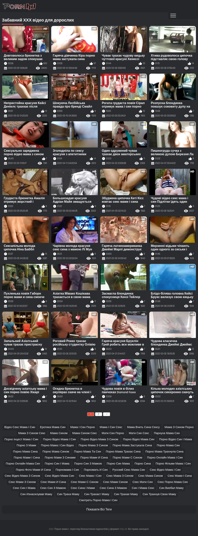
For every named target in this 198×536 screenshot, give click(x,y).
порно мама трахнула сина (164, 451)
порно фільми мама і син (173, 463)
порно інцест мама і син (21, 439)
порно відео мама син (138, 439)
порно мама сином (56, 451)
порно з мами (26, 445)
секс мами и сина (53, 482)
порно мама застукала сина (132, 445)
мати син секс (139, 433)
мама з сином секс (31, 433)
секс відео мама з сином (22, 476)
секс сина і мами (83, 488)
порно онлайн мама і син (165, 457)
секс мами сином (115, 482)
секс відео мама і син (165, 470)
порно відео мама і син (59, 439)
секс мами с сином (84, 482)
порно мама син (168, 445)
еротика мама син (53, 427)
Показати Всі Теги (99, 510)
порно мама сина (25, 451)
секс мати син (142, 482)
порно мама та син (87, 451)
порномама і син (67, 470)
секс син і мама (24, 488)
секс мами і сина (180, 476)
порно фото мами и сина (33, 470)
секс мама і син (90, 476)
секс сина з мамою (113, 488)
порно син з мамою (88, 463)
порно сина (143, 463)
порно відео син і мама (175, 439)
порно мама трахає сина (123, 451)
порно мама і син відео (57, 445)
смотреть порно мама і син (98, 500)
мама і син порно (82, 427)
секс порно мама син (173, 482)
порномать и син (96, 470)
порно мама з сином (93, 445)
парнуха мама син (167, 433)
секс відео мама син (59, 476)
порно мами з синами (60, 457)
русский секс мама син (129, 470)
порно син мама (118, 463)
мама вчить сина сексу (143, 427)
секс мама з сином (119, 476)
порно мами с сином (127, 457)
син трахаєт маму (96, 494)
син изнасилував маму (36, 494)
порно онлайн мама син (23, 463)
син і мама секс (143, 488)
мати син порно (113, 433)
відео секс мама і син (19, 427)
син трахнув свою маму (159, 494)
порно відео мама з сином (99, 439)
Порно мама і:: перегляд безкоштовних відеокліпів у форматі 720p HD (90, 529)
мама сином (58, 433)
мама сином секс (84, 433)
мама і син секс (111, 427)
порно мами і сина (27, 457)
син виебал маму (171, 488)
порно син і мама (57, 463)
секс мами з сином (22, 482)
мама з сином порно (179, 427)
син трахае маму (126, 494)
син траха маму (68, 494)
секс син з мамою (53, 488)
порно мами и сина (94, 457)
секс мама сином (150, 476)
